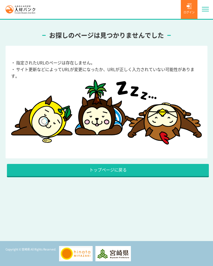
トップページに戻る (108, 170)
